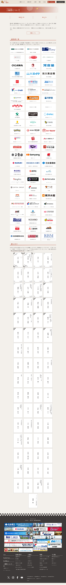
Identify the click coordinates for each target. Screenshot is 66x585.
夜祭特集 (42, 568)
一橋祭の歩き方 (18, 565)
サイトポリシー (55, 565)
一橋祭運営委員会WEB (40, 576)
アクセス (29, 558)
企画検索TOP (18, 556)
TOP (4, 554)
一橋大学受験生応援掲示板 (31, 578)
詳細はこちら (34, 33)
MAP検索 (17, 558)
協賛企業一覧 (21, 17)
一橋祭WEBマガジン (42, 580)
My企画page (52, 1)
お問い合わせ (55, 563)
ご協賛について (6, 568)
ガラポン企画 (42, 563)
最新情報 (29, 556)
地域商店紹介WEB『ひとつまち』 (32, 580)
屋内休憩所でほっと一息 (45, 572)
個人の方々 (44, 17)
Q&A (53, 561)
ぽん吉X (28, 582)
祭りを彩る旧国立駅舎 (44, 570)
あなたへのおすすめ (19, 567)
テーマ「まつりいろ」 (8, 570)
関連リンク (54, 558)
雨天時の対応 (30, 565)
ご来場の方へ (30, 561)
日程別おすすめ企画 (19, 563)
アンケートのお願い (32, 567)
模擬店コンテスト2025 (45, 565)
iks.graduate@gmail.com (17, 250)
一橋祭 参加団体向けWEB (31, 576)
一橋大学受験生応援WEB (49, 576)
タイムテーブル (18, 561)
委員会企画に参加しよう (57, 556)
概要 (4, 566)
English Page (60, 1)
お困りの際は (30, 563)
